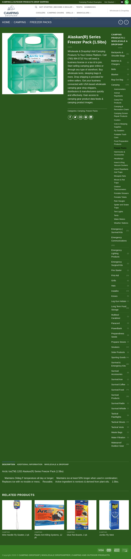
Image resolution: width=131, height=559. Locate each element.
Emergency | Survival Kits (117, 230)
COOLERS (40, 13)
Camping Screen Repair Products (121, 114)
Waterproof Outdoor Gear (117, 444)
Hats (113, 286)
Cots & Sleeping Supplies (120, 125)
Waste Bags (116, 432)
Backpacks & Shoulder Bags (118, 54)
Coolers (117, 120)
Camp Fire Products (118, 101)
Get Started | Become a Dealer (56, 7)
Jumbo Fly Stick (106, 535)
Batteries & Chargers (116, 62)
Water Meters (119, 219)
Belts (113, 69)
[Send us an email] (122, 2)
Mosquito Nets (120, 176)
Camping (20, 22)
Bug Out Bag (117, 80)
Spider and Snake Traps (121, 206)
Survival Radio (118, 403)
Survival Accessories (116, 372)
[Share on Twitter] (75, 117)
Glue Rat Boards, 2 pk (77, 535)
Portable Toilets (120, 197)
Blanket (114, 74)
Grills (113, 280)
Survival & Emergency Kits (118, 364)
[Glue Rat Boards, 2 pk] (81, 515)
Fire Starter (116, 270)
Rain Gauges (119, 201)
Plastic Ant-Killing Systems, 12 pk (48, 536)
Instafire (115, 291)
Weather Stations (121, 223)
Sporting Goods (118, 357)
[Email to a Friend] (80, 117)
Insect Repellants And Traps (121, 170)
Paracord (115, 323)
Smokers (115, 347)
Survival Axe (117, 379)
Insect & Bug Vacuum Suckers (121, 163)
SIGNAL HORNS (43, 19)
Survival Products (115, 396)
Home (6, 22)
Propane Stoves (118, 342)
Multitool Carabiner (115, 316)
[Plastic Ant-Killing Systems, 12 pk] (49, 515)
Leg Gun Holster (118, 301)
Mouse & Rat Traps (119, 181)
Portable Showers (121, 193)
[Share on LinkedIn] (91, 117)
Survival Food (117, 390)
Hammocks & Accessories (119, 153)
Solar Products (118, 352)
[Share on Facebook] (70, 117)
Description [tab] (8, 464)
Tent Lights (118, 211)
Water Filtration (118, 437)
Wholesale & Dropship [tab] (56, 464)
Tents (116, 215)
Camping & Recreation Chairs (121, 108)
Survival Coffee (118, 384)
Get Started (110, 2)
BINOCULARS (84, 13)
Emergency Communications (119, 239)
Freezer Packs (41, 22)
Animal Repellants (118, 94)
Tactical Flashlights (116, 415)
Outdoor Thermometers (120, 188)
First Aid (115, 275)
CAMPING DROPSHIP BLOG (66, 18)
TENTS (79, 7)
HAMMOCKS (90, 7)
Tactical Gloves (118, 422)
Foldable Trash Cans (120, 136)
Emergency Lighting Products (116, 253)
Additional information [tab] (29, 464)
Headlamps (118, 158)
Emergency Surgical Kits (117, 263)
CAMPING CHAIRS (55, 13)
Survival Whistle (118, 408)
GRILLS (70, 13)
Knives (114, 296)
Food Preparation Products (121, 142)
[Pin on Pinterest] (85, 117)
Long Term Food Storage (118, 308)
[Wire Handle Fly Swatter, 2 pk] (17, 515)
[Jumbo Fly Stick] (114, 515)
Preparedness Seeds (117, 335)
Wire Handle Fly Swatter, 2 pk (15, 535)
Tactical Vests (117, 427)
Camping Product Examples (90, 2)
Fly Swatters (119, 131)
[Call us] (127, 2)
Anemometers (120, 89)
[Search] (36, 7)
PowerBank (116, 328)
